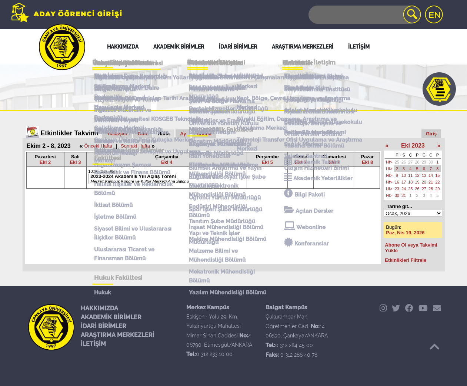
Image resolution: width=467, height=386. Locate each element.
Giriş (431, 133)
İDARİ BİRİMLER (103, 326)
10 (403, 175)
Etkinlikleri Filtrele (405, 260)
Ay (183, 133)
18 (410, 182)
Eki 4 (166, 162)
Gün (142, 133)
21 (430, 182)
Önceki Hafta (98, 146)
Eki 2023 (413, 145)
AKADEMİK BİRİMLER (111, 317)
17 (403, 182)
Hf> (389, 162)
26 (403, 162)
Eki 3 (75, 162)
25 (397, 162)
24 (403, 189)
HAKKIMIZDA (99, 308)
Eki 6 (300, 162)
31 (403, 195)
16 (397, 182)
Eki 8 (367, 162)
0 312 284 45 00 (294, 345)
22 (437, 182)
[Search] (364, 15)
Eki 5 (267, 162)
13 (424, 175)
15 (437, 175)
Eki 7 (334, 162)
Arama (203, 133)
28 (417, 162)
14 (430, 175)
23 (397, 189)
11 (410, 175)
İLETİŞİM (93, 343)
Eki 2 (45, 162)
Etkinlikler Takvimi (69, 133)
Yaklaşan (117, 133)
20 (424, 182)
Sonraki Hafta (135, 146)
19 (417, 182)
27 (410, 162)
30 (430, 162)
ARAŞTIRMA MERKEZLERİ (117, 335)
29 (424, 162)
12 (417, 175)
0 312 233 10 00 (214, 354)
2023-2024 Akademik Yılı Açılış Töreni (133, 176)
